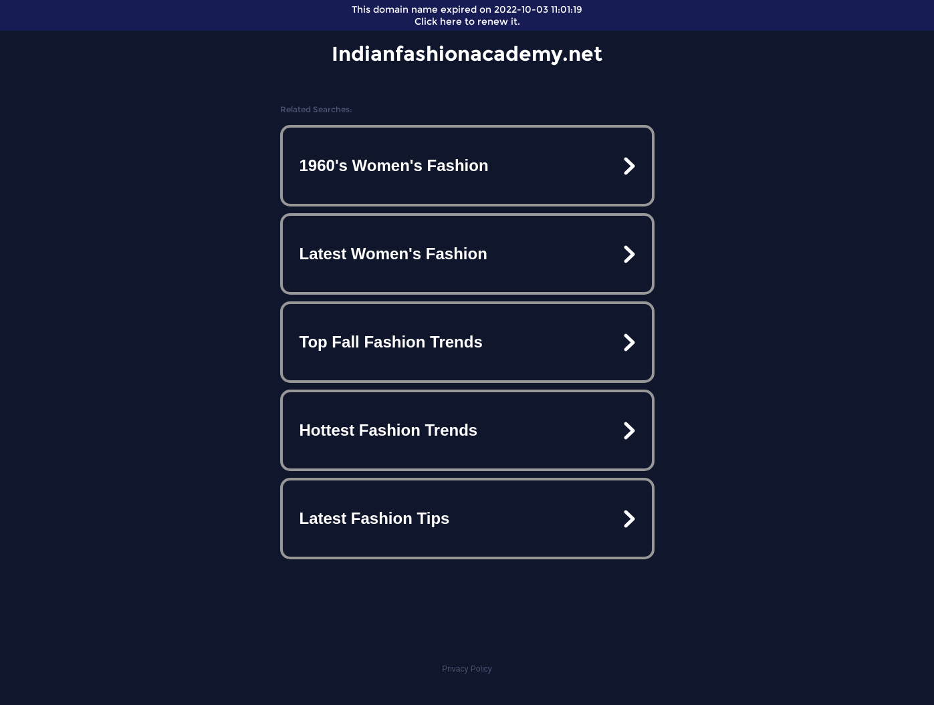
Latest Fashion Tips (375, 518)
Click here (438, 21)
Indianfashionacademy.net (467, 53)
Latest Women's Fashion (393, 254)
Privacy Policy (467, 669)
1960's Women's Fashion (394, 165)
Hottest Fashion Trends (389, 430)
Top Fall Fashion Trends (391, 342)
